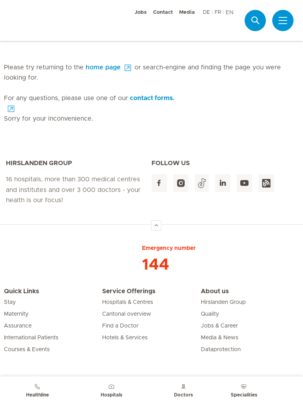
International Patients (31, 338)
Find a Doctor (120, 326)
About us (215, 291)
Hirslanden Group (223, 302)
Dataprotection (221, 349)
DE (206, 12)
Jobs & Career (219, 326)
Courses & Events (27, 349)
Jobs (141, 12)
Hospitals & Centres (127, 302)
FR (218, 12)
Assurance (18, 326)
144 (155, 265)
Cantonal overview (126, 314)
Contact (163, 12)
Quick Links (21, 291)
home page (103, 67)
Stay (10, 302)
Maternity (16, 314)
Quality (210, 314)
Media (187, 12)
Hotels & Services (125, 338)
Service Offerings (128, 291)
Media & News (219, 338)
